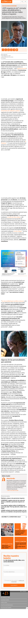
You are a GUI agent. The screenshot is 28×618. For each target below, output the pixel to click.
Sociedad (4, 526)
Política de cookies (6, 607)
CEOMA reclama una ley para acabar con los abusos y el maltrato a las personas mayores (14, 511)
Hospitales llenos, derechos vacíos (20, 531)
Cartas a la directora (7, 543)
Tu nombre (6, 565)
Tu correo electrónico (8, 572)
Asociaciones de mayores (9, 5)
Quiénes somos (5, 600)
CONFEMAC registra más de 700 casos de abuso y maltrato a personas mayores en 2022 (13, 502)
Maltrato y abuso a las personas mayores (12, 498)
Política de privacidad (7, 605)
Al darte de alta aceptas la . (14, 581)
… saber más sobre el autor (12, 490)
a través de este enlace (13, 217)
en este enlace (18, 231)
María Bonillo (4, 54)
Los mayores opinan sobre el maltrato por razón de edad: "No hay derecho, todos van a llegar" (14, 507)
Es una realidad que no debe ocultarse (13, 301)
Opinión (17, 529)
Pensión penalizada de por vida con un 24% (20, 544)
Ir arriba (23, 591)
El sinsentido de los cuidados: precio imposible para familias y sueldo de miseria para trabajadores (7, 531)
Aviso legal (4, 602)
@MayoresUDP (21, 68)
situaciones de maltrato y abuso (10, 110)
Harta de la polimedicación (6, 546)
